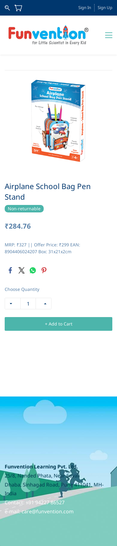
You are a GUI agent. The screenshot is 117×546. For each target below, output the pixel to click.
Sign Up (105, 7)
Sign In (84, 7)
